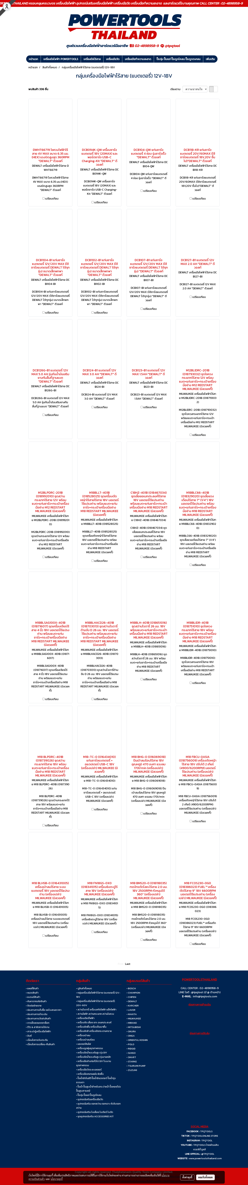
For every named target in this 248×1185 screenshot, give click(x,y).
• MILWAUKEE (134, 1018)
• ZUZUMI (132, 1070)
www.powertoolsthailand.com (205, 1158)
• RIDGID (131, 1048)
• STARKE (132, 1061)
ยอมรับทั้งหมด (205, 1177)
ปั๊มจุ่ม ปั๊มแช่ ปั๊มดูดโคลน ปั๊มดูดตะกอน (178, 59)
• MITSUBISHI (134, 1027)
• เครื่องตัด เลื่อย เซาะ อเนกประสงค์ (93, 1022)
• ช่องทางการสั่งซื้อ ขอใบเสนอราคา (43, 1010)
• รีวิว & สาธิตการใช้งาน (37, 1027)
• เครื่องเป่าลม (83, 1035)
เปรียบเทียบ (52, 198)
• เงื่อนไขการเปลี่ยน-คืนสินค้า (40, 1044)
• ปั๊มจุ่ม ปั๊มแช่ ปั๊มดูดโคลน (88, 1095)
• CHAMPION (133, 993)
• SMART (131, 1057)
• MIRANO (132, 1023)
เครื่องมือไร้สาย (92, 59)
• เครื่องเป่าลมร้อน (85, 1040)
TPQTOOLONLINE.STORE (204, 1136)
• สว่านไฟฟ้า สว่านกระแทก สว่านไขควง (95, 1014)
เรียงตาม (176, 89)
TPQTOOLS (206, 1131)
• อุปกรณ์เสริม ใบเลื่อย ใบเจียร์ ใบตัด (94, 1112)
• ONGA (131, 1036)
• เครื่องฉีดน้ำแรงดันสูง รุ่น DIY (91, 1052)
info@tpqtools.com (205, 996)
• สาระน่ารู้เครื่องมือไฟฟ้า (38, 1031)
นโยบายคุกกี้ (57, 1179)
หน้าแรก (33, 59)
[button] (220, 59)
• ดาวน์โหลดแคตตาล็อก (37, 1023)
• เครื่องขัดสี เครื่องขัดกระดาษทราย (94, 1031)
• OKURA (131, 1031)
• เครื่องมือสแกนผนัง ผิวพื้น (90, 1074)
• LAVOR (131, 1010)
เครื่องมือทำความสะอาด (138, 59)
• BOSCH (131, 988)
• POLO (130, 1044)
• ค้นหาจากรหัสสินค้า (36, 1001)
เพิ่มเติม (210, 59)
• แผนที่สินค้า (32, 988)
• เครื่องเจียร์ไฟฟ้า (85, 1018)
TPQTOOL (206, 1140)
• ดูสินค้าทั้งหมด (84, 988)
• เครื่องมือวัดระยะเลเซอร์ (89, 1069)
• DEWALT (132, 1001)
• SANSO (131, 1053)
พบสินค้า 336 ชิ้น (38, 89)
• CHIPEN (131, 997)
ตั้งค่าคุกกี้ (187, 1177)
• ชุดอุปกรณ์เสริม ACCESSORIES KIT (95, 1116)
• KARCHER (133, 1005)
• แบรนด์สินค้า (33, 997)
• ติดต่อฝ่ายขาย (34, 1005)
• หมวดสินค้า (32, 993)
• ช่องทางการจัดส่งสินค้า (38, 1018)
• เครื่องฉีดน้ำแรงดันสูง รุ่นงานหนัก (93, 1057)
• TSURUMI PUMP (136, 1066)
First (120, 964)
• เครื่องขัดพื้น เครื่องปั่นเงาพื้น (91, 1027)
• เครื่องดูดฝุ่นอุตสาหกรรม (89, 1048)
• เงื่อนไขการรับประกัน (37, 1040)
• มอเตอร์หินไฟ (83, 1044)
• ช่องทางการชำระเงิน (36, 1014)
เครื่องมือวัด (113, 59)
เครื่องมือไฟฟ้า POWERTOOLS (60, 59)
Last (127, 964)
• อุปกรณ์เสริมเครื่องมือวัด (89, 1099)
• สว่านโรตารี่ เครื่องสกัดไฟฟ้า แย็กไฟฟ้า (96, 1009)
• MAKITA (132, 1014)
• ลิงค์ (29, 1036)
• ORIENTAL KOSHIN (137, 1040)
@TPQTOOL (207, 1154)
